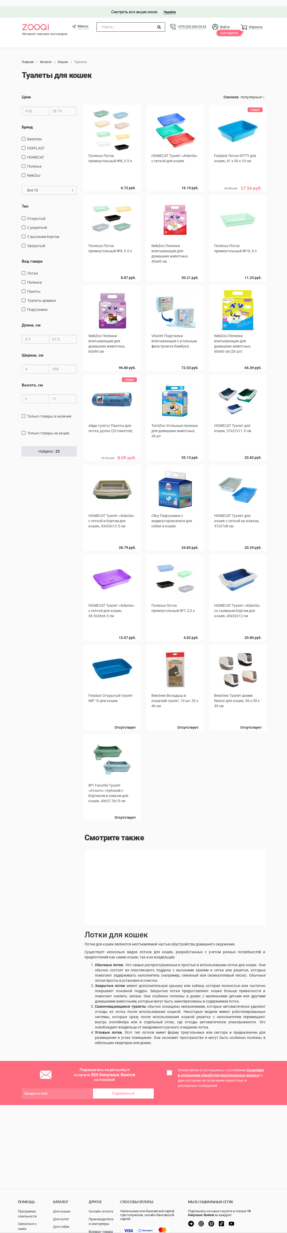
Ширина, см (32, 348)
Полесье (34, 160)
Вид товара (32, 255)
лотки (32, 267)
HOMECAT (35, 151)
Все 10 (50, 183)
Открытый (36, 212)
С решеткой (37, 221)
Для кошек (62, 1211)
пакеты (33, 285)
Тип (25, 199)
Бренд (27, 120)
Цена (26, 90)
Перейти (170, 6)
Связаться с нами (27, 1226)
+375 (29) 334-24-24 (192, 20)
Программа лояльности (27, 1213)
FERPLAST (36, 142)
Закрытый (36, 239)
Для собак (61, 1227)
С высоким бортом (43, 230)
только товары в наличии (49, 410)
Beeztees (34, 133)
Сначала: (231, 91)
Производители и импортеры (101, 1221)
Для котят (61, 1219)
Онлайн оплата (101, 1211)
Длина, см (31, 318)
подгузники (37, 303)
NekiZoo (33, 169)
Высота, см (32, 378)
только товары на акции (48, 427)
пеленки (34, 276)
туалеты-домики (41, 294)
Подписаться (123, 1084)
